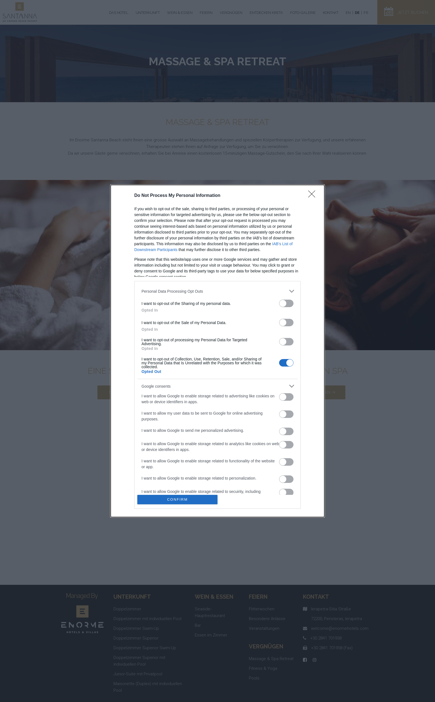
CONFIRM (177, 499)
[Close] (313, 195)
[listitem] (217, 291)
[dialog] (217, 351)
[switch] (286, 303)
